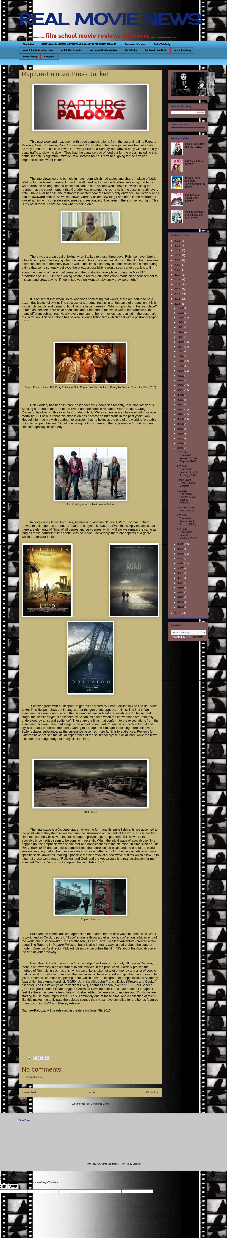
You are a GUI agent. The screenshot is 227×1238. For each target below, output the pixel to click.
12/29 (180, 308)
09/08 (180, 385)
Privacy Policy (30, 56)
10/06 (180, 366)
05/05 (180, 548)
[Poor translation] (13, 1186)
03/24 (180, 577)
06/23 (180, 424)
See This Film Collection (71, 50)
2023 (178, 255)
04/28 (180, 553)
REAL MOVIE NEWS (110, 19)
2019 (178, 274)
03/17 (180, 582)
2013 (178, 303)
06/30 (180, 419)
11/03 (180, 346)
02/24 (180, 592)
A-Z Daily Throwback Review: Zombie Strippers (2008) (187, 457)
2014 (178, 298)
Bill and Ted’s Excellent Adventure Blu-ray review (195, 182)
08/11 (180, 399)
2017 (178, 284)
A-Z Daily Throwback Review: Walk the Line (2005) (186, 520)
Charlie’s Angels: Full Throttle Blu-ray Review (194, 214)
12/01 (180, 327)
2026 (178, 240)
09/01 (180, 390)
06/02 (180, 438)
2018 (178, 279)
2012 (178, 613)
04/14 (180, 563)
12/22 (180, 312)
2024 (178, 250)
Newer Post (29, 1092)
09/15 (180, 380)
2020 (178, 269)
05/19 (180, 448)
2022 (178, 260)
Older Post (152, 1092)
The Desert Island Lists (156, 50)
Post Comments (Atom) (97, 1103)
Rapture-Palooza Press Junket (186, 509)
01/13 (180, 607)
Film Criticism (130, 50)
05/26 (180, 443)
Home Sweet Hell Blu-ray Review (194, 145)
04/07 (180, 568)
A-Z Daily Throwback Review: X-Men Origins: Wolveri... (186, 496)
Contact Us (49, 56)
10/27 (180, 351)
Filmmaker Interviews (135, 44)
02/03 (180, 602)
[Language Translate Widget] (188, 632)
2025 (178, 245)
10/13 (180, 361)
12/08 (180, 322)
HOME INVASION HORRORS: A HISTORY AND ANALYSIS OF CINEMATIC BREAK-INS (79, 44)
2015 (178, 294)
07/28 (180, 409)
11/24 (180, 332)
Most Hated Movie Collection (103, 50)
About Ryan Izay (182, 50)
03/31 (180, 573)
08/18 (180, 395)
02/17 (180, 597)
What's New (28, 44)
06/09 (180, 433)
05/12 (180, 544)
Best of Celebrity (162, 44)
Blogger (136, 1164)
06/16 (180, 428)
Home (91, 1092)
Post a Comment (34, 1077)
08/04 (180, 404)
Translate (194, 636)
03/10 (180, 587)
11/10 (180, 341)
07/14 (180, 414)
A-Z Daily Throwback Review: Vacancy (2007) (187, 533)
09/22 (180, 375)
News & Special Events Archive (38, 50)
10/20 (180, 356)
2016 (178, 289)
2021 (178, 265)
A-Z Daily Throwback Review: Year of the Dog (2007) (187, 471)
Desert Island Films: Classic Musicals (186, 482)
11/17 (180, 336)
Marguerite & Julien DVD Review (192, 197)
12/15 (180, 317)
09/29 (180, 370)
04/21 (180, 558)
